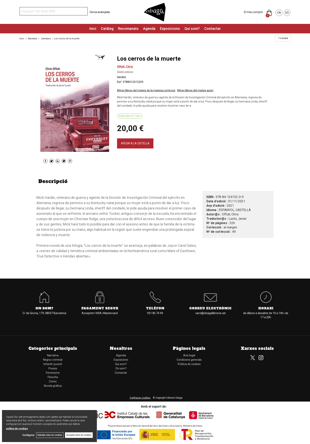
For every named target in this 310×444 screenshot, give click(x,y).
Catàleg (107, 28)
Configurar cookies (140, 397)
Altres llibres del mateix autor (195, 90)
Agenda (149, 28)
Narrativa (121, 77)
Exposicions (170, 28)
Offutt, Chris (125, 66)
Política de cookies (189, 364)
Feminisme (53, 372)
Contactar (212, 28)
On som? (44, 308)
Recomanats (128, 28)
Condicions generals (189, 359)
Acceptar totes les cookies (78, 435)
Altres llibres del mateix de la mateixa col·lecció (146, 90)
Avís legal (189, 355)
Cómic (53, 381)
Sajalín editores (125, 71)
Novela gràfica (53, 385)
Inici (92, 28)
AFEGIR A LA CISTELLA (135, 143)
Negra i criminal (52, 359)
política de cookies (17, 428)
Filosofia (53, 377)
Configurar (28, 435)
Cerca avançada (100, 12)
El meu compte (253, 12)
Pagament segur (99, 308)
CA (279, 12)
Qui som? (192, 28)
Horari (265, 308)
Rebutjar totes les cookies (49, 435)
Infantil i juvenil (52, 364)
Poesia (52, 368)
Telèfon (155, 308)
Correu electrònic (210, 308)
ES (287, 12)
